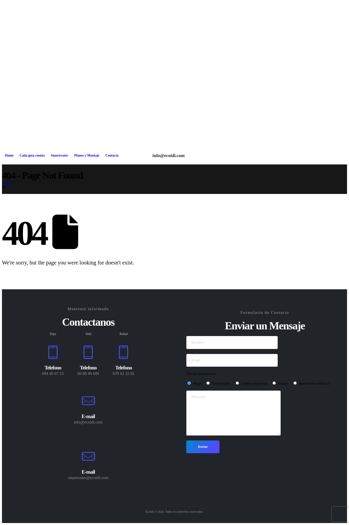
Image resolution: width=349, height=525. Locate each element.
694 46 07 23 (53, 373)
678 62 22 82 (123, 373)
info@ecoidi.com (168, 155)
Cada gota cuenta (32, 155)
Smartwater (59, 155)
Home (9, 155)
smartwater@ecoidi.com (88, 477)
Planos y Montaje (86, 155)
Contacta (111, 155)
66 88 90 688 (88, 373)
